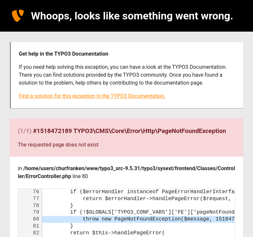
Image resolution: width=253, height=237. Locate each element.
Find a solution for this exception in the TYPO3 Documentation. (92, 96)
